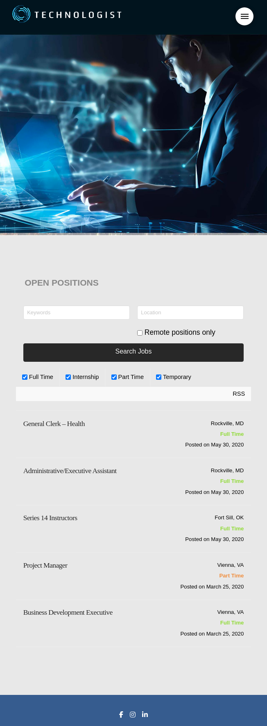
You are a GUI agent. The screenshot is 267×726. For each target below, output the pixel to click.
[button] (244, 16)
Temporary (173, 377)
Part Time (127, 377)
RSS (239, 393)
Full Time (37, 377)
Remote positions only (180, 332)
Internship (82, 377)
